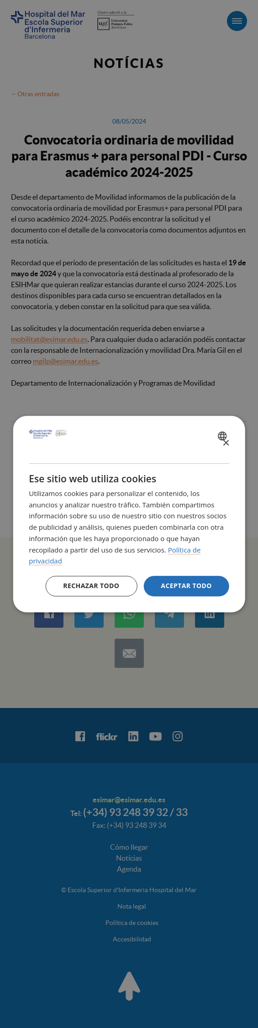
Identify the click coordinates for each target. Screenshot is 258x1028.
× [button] (225, 443)
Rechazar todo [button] (91, 585)
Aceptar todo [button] (186, 585)
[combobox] (223, 435)
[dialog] (129, 514)
